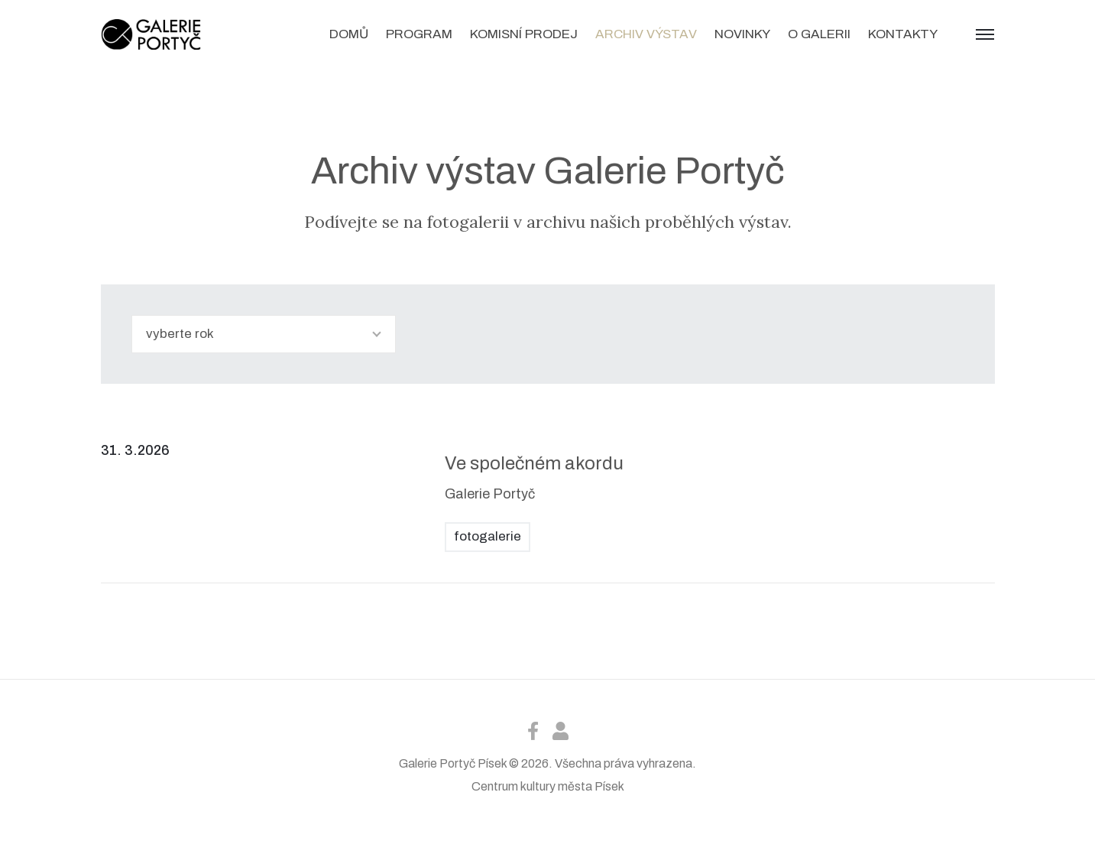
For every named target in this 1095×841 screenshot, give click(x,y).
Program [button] (419, 34)
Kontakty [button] (903, 34)
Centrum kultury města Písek (547, 786)
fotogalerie (487, 536)
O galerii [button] (819, 34)
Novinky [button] (742, 34)
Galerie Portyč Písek (453, 763)
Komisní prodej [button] (524, 34)
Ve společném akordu (534, 463)
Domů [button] (348, 34)
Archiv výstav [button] (646, 34)
